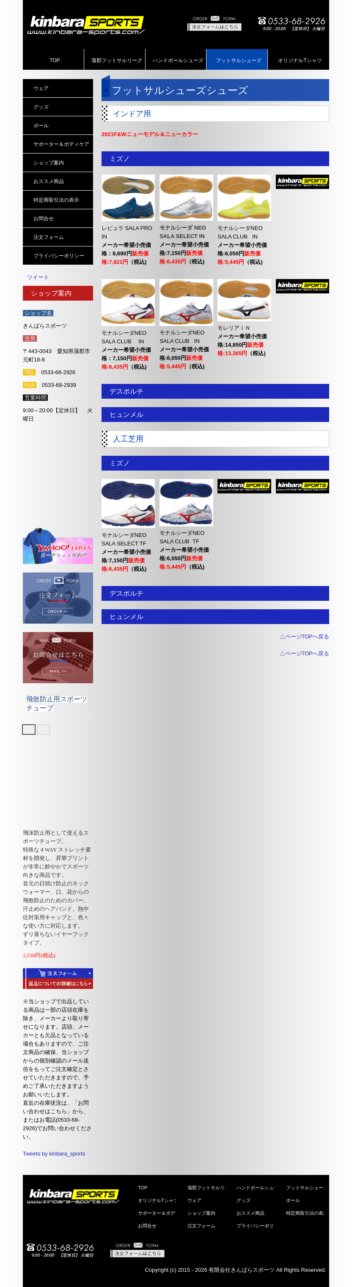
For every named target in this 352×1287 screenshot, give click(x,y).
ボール (41, 126)
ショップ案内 (48, 163)
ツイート (38, 277)
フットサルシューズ (238, 60)
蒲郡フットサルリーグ (116, 60)
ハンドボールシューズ (178, 60)
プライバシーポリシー (58, 256)
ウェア (41, 88)
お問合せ (43, 219)
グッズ (41, 107)
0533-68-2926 (58, 372)
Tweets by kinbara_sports (54, 1153)
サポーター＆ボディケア (61, 144)
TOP (55, 60)
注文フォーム (48, 237)
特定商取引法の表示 (56, 200)
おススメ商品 (48, 181)
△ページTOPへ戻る (305, 636)
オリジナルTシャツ (300, 60)
